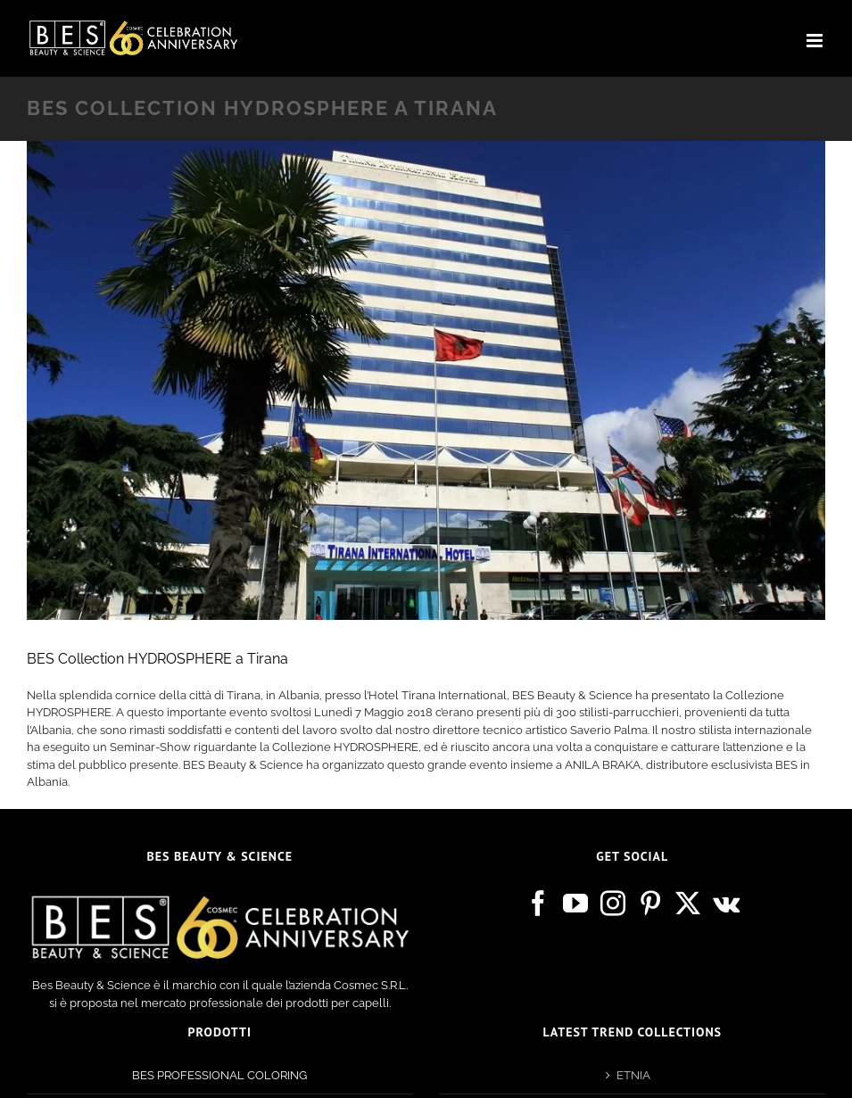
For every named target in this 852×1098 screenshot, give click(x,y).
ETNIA (633, 1075)
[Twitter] (687, 903)
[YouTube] (575, 903)
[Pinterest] (650, 903)
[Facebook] (537, 903)
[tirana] (426, 380)
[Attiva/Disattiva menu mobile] (816, 40)
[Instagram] (612, 903)
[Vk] (726, 903)
